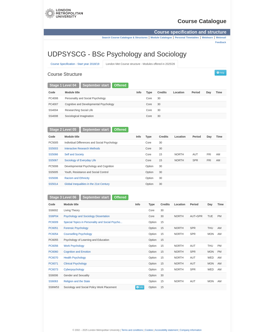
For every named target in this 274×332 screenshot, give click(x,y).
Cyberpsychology (74, 269)
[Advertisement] (137, 307)
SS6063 (53, 281)
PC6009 (53, 222)
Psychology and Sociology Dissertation (87, 216)
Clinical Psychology (75, 263)
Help (220, 72)
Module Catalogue (161, 37)
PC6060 (53, 251)
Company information (191, 330)
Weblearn (207, 37)
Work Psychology (74, 245)
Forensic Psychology (76, 228)
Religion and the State (77, 281)
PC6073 (53, 269)
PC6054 (53, 233)
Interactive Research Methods (82, 148)
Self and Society (74, 154)
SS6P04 (53, 216)
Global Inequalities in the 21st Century (87, 183)
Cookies (149, 330)
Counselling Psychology (78, 233)
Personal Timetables (187, 37)
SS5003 (53, 148)
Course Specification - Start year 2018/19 (75, 63)
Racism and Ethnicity (77, 178)
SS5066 (53, 154)
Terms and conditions (132, 330)
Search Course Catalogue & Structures (125, 37)
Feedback (220, 42)
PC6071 (53, 263)
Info (139, 287)
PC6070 (53, 257)
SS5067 (53, 160)
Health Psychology (75, 257)
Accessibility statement (166, 330)
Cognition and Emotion (77, 251)
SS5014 (53, 183)
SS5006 (53, 178)
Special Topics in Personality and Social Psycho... (93, 222)
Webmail (221, 37)
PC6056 (53, 245)
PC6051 (53, 228)
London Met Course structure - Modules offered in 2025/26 (140, 63)
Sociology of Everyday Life (80, 160)
